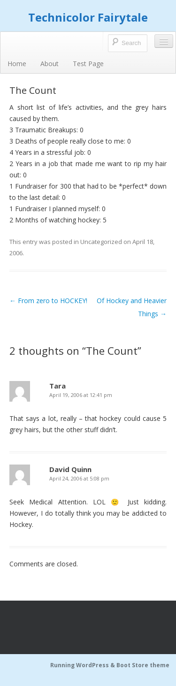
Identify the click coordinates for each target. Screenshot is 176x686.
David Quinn (70, 469)
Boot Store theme (142, 665)
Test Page (88, 63)
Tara (57, 385)
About (49, 63)
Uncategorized (101, 241)
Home (17, 63)
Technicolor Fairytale (88, 17)
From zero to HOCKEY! (48, 300)
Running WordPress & (83, 665)
